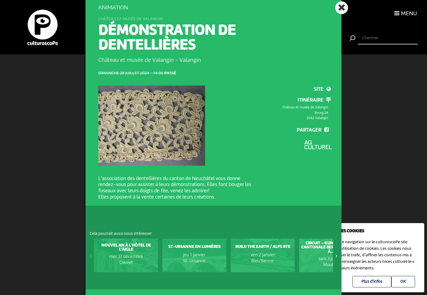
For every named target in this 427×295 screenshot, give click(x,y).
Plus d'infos (371, 281)
